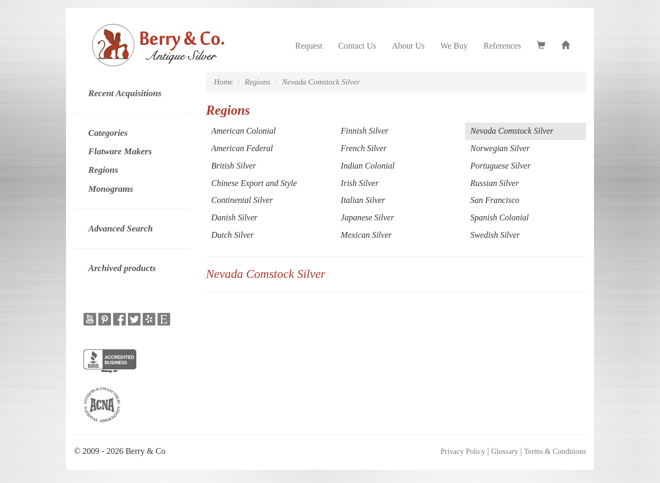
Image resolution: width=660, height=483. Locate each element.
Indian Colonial (368, 165)
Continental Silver (242, 200)
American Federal (242, 148)
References (502, 45)
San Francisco (494, 200)
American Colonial (243, 130)
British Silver (233, 165)
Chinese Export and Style (254, 183)
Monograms (110, 189)
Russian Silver (494, 183)
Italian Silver (363, 200)
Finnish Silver (364, 130)
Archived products (122, 268)
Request (309, 45)
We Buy (454, 45)
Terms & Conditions (555, 451)
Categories (108, 133)
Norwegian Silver (499, 148)
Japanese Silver (367, 217)
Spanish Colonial (499, 217)
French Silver (364, 148)
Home (223, 82)
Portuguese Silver (500, 165)
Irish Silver (360, 183)
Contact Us (357, 45)
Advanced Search (120, 229)
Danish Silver (234, 217)
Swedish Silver (495, 234)
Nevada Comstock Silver (321, 82)
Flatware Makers (120, 151)
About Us (408, 45)
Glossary (504, 451)
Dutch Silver (232, 234)
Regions (103, 170)
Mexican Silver (366, 234)
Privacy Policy (463, 451)
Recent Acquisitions (125, 93)
